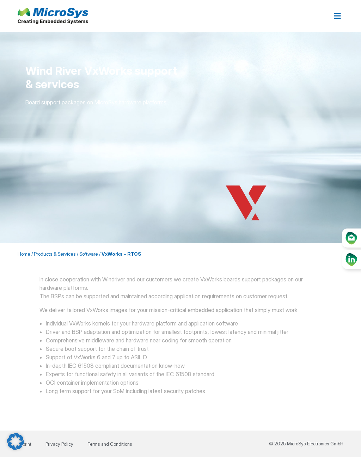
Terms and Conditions (109, 444)
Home (24, 254)
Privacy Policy (59, 444)
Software (88, 254)
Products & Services (55, 254)
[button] (337, 16)
